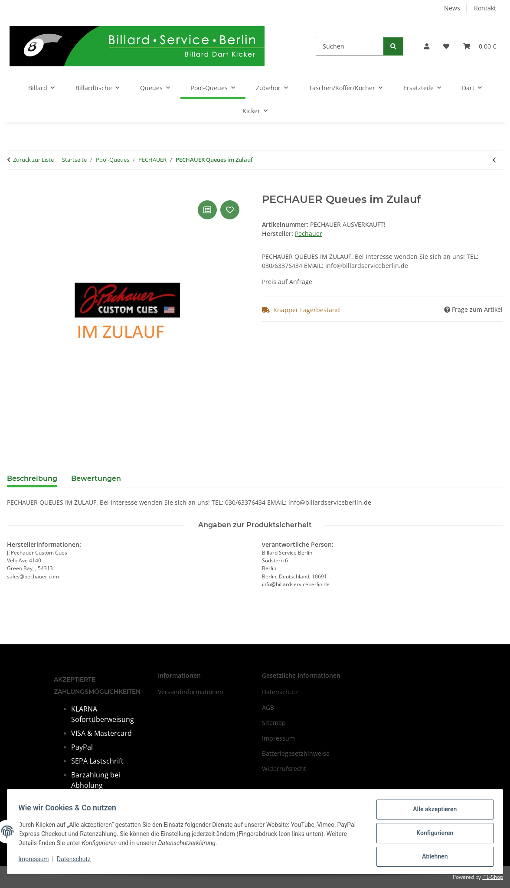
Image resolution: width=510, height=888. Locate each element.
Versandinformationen (190, 692)
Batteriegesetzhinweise (296, 753)
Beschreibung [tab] (32, 478)
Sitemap (274, 722)
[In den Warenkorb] (14, 188)
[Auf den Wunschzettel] (229, 209)
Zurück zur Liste (33, 159)
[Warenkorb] (479, 46)
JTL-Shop (492, 877)
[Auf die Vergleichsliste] (207, 209)
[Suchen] (350, 46)
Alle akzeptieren (432, 812)
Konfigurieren (431, 834)
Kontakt (485, 8)
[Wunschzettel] (446, 46)
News (452, 8)
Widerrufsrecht (284, 768)
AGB (268, 707)
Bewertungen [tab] (96, 478)
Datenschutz (77, 861)
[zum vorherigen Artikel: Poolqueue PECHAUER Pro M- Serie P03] (494, 159)
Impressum (36, 861)
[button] (426, 46)
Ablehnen (432, 857)
